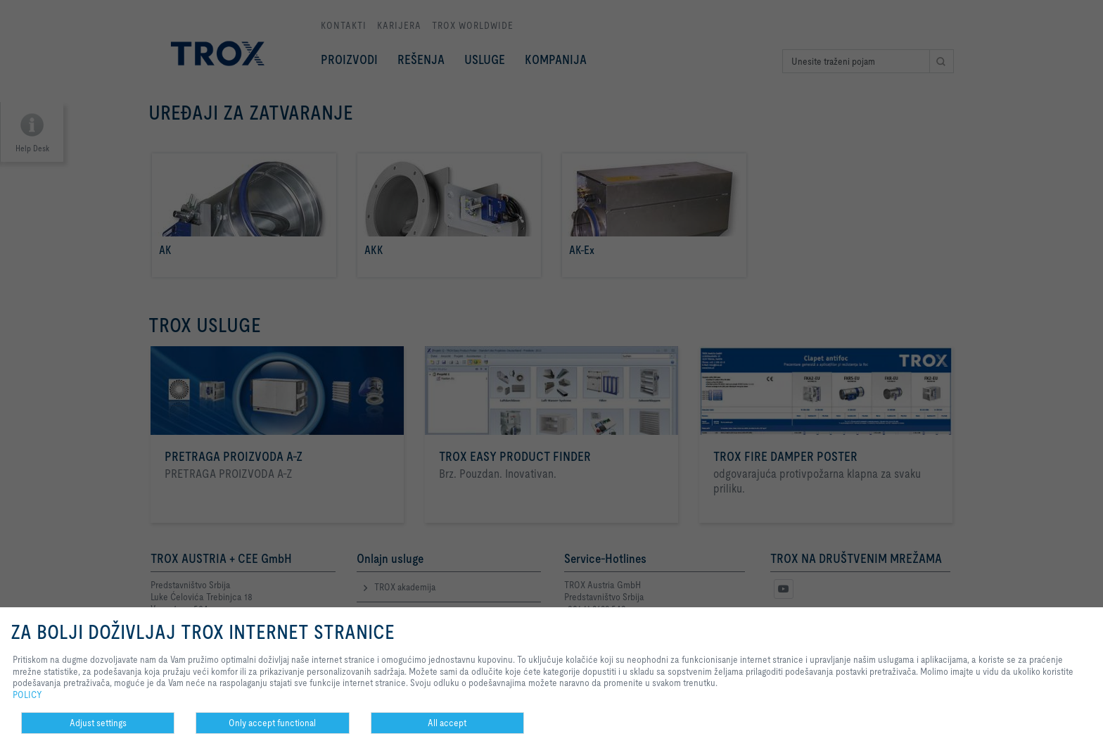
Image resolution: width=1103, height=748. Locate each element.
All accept (447, 722)
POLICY (27, 694)
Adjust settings (98, 722)
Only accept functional (272, 722)
